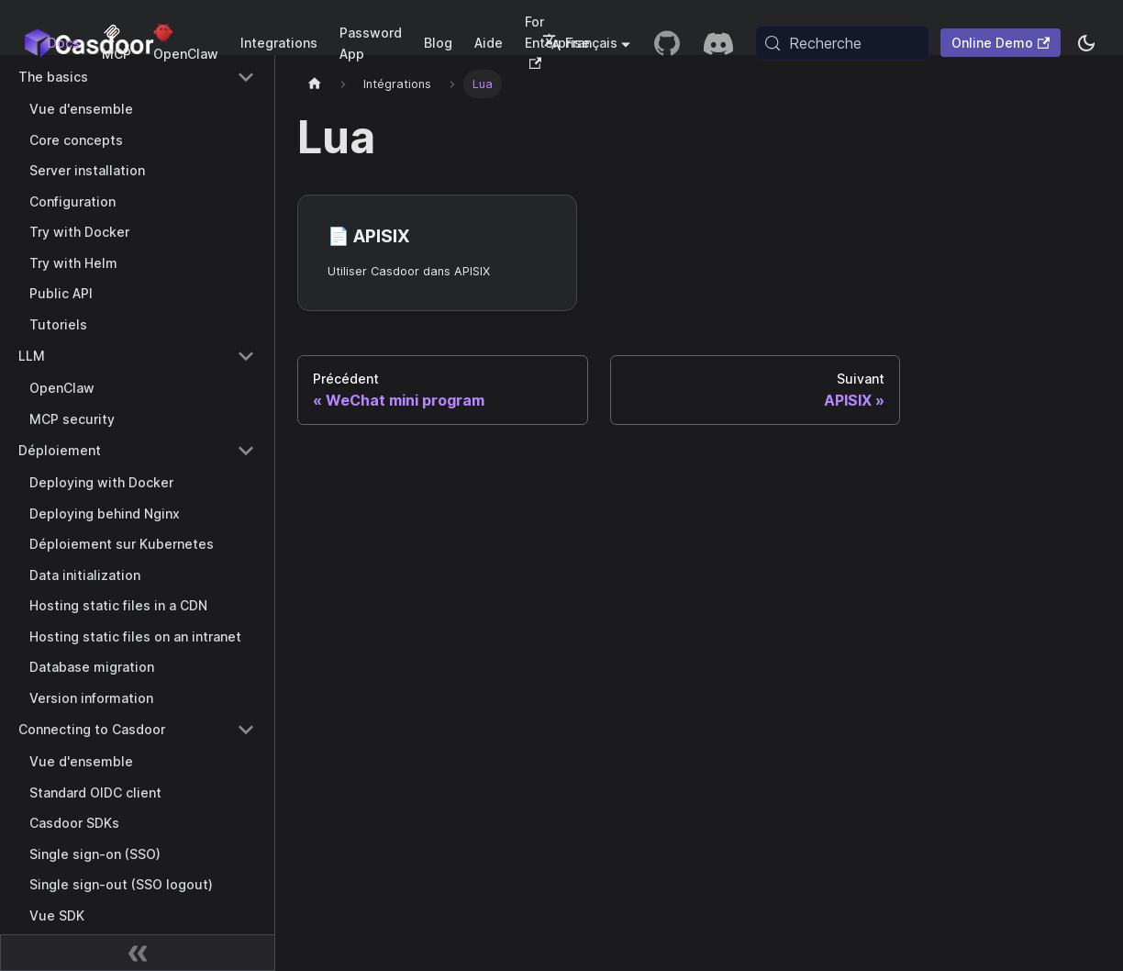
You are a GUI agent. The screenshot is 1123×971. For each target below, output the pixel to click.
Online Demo (1000, 42)
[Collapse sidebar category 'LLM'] (246, 356)
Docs (64, 42)
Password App (370, 43)
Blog (438, 42)
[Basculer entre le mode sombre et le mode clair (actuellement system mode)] (1086, 43)
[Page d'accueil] (314, 84)
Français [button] (579, 42)
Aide (488, 42)
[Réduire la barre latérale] (137, 952)
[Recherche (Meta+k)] (842, 43)
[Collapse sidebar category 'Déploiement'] (246, 450)
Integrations (278, 42)
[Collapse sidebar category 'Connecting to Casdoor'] (246, 729)
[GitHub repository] (667, 43)
